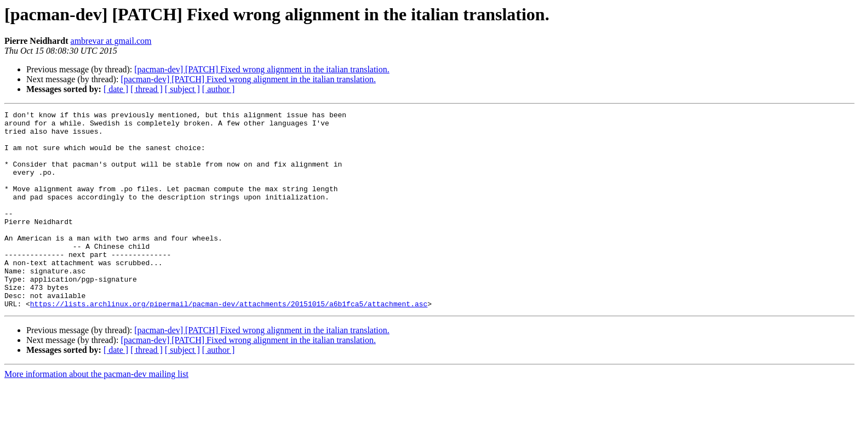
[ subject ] (182, 89)
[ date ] (116, 89)
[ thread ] (146, 89)
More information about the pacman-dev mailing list (96, 413)
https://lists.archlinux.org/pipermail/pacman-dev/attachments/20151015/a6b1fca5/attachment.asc (228, 343)
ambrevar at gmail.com (111, 40)
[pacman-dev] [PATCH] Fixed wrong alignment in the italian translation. (262, 69)
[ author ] (218, 89)
